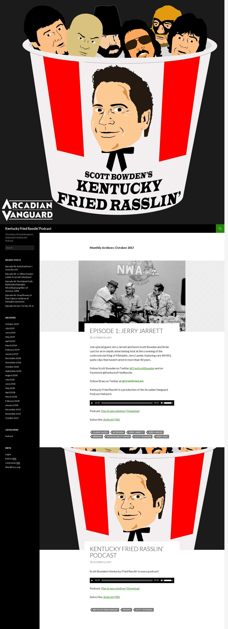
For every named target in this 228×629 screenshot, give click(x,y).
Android (108, 419)
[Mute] (161, 403)
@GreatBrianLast (132, 381)
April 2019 (10, 341)
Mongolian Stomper (118, 436)
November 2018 (13, 362)
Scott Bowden (142, 436)
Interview (118, 432)
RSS (117, 419)
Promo (127, 610)
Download (133, 411)
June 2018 (10, 383)
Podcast (9, 436)
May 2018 (10, 388)
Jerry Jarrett (136, 432)
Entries (10, 458)
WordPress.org (12, 467)
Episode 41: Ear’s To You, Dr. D (19, 306)
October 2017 (12, 418)
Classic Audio (100, 432)
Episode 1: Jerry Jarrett (126, 330)
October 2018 (12, 366)
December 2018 (13, 358)
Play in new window (113, 411)
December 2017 (13, 409)
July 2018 (9, 379)
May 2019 (10, 337)
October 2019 (12, 324)
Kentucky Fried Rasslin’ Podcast (126, 552)
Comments (12, 463)
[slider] (127, 403)
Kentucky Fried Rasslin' (105, 610)
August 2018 (11, 375)
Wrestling (162, 436)
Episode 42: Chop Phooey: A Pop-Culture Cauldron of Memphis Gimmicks (18, 298)
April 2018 (10, 392)
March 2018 (11, 396)
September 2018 (13, 371)
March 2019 (11, 345)
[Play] (92, 403)
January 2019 (11, 354)
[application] (132, 403)
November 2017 (13, 413)
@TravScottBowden (142, 368)
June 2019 (10, 332)
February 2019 (12, 349)
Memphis (97, 436)
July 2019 (9, 328)
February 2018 (12, 401)
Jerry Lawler (155, 432)
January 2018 (11, 405)
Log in (8, 454)
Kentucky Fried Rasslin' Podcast (28, 228)
